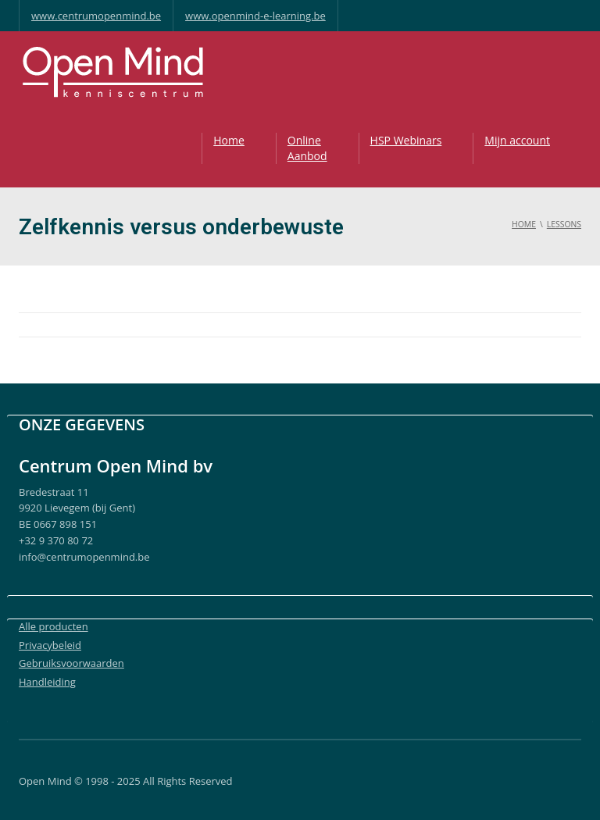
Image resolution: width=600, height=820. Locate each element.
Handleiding (47, 682)
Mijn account (517, 140)
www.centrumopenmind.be (96, 16)
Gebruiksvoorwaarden (71, 663)
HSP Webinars (406, 140)
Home (229, 140)
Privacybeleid (50, 645)
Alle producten (53, 626)
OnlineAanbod (307, 148)
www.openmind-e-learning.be (255, 16)
